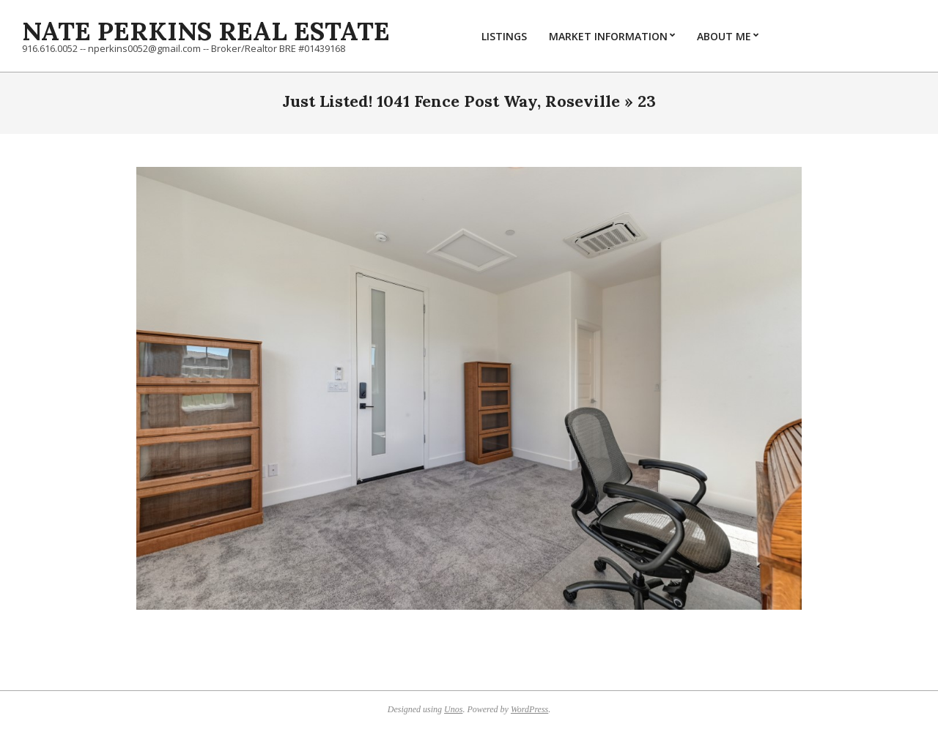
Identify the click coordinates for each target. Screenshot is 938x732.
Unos (453, 709)
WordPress (529, 709)
